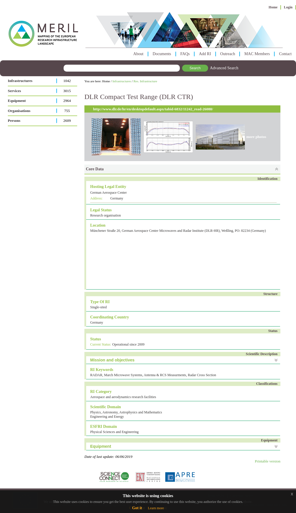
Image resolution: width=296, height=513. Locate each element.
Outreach (227, 54)
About (138, 54)
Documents (162, 54)
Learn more (156, 508)
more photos (256, 137)
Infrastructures (20, 81)
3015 (67, 91)
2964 (67, 100)
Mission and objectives (112, 360)
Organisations (19, 111)
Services (14, 91)
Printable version (267, 461)
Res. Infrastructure (145, 81)
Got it (137, 508)
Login (288, 7)
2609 (67, 120)
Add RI (205, 54)
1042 (67, 81)
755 (67, 111)
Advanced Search (224, 68)
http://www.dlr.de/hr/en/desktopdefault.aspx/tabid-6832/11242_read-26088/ (153, 109)
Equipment (17, 100)
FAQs (185, 54)
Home (273, 7)
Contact (285, 54)
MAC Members (257, 54)
